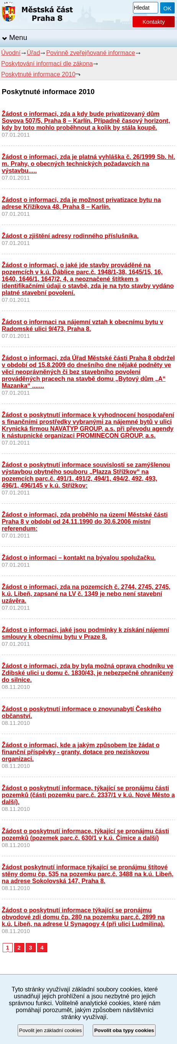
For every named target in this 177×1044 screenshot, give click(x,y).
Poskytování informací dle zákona (47, 63)
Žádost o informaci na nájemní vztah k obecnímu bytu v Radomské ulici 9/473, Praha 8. (82, 325)
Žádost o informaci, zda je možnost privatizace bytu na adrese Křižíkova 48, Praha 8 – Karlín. (81, 203)
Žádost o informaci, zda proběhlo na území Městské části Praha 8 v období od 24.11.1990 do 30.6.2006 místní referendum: (85, 521)
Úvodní (11, 53)
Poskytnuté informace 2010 (38, 74)
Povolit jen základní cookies (50, 1030)
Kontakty (154, 21)
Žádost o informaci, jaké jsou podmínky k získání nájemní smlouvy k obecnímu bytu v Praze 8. (85, 633)
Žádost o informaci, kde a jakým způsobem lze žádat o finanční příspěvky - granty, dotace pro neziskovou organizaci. (81, 752)
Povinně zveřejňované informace (90, 53)
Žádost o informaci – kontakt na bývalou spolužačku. (79, 557)
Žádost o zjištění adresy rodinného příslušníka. (70, 236)
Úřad (33, 53)
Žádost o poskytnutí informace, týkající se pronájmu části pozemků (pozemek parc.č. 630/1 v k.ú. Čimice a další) (85, 834)
